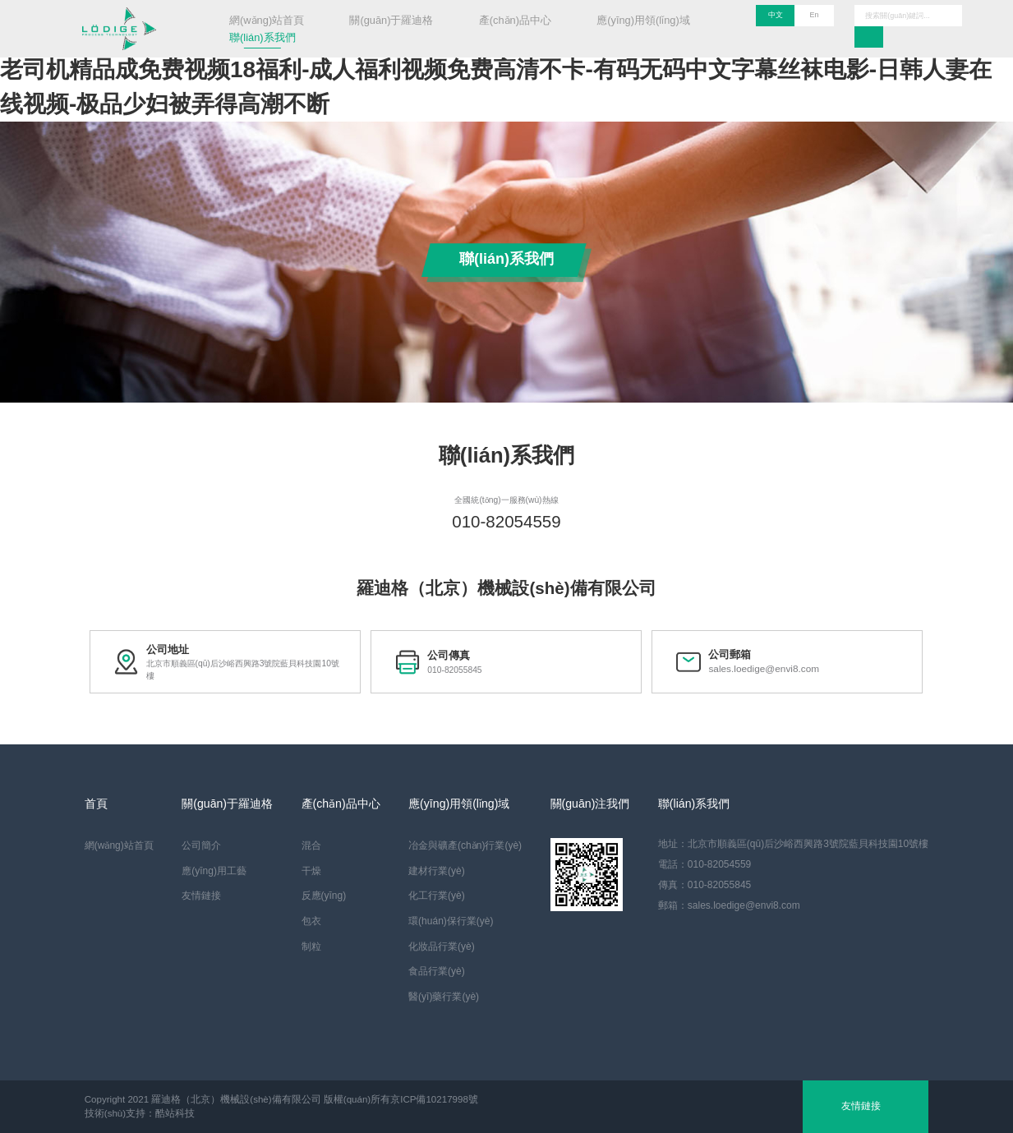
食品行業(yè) (436, 971)
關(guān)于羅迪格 (391, 20)
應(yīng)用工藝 (214, 871)
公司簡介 (201, 845)
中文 (775, 15)
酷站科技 (175, 1113)
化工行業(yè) (436, 895)
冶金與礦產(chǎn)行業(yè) (465, 845)
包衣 (311, 921)
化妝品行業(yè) (441, 946)
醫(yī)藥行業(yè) (443, 996)
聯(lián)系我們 (262, 37)
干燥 (311, 871)
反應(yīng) (324, 895)
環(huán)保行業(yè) (450, 921)
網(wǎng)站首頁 (266, 20)
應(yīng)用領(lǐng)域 (642, 20)
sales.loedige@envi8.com (756, 670)
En (814, 15)
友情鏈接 (201, 895)
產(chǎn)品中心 (515, 20)
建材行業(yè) (436, 871)
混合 (311, 845)
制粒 (311, 946)
